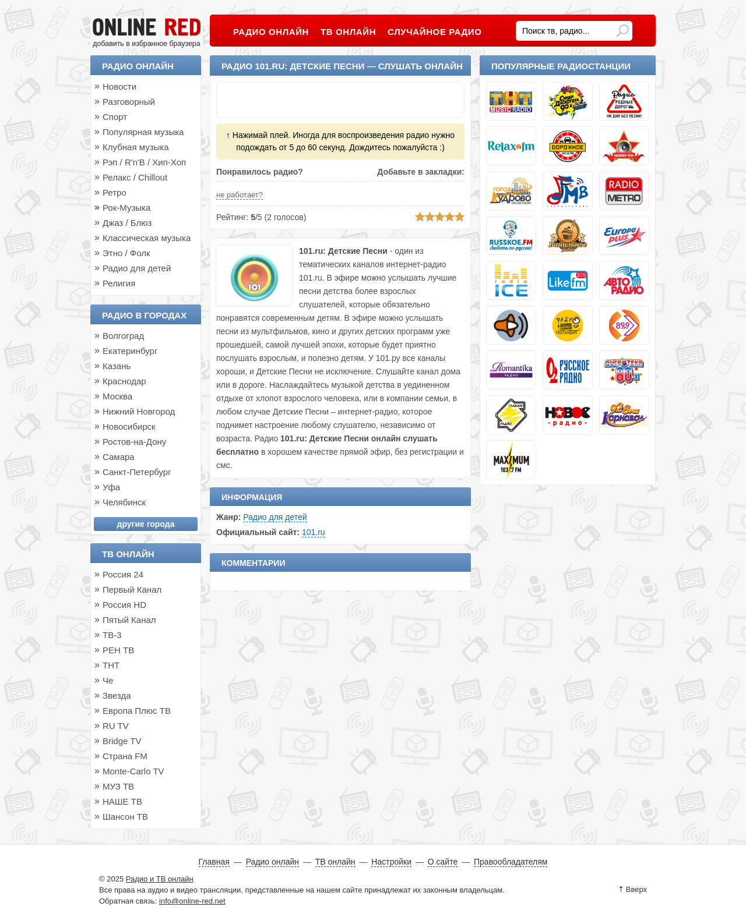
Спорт (115, 117)
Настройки (391, 861)
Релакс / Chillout (135, 177)
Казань (117, 366)
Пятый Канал (129, 620)
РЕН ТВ (118, 650)
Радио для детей (275, 517)
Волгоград (123, 336)
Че (108, 680)
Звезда (117, 695)
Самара (119, 457)
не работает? (239, 194)
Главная (214, 861)
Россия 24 (123, 574)
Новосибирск (129, 426)
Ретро (114, 192)
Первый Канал (132, 589)
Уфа (111, 487)
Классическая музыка (147, 238)
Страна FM (125, 756)
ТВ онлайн (128, 554)
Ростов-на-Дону (134, 442)
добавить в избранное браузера (146, 44)
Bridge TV (122, 741)
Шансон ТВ (125, 817)
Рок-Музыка (126, 208)
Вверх (636, 889)
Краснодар (124, 381)
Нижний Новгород (139, 411)
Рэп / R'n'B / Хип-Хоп (144, 162)
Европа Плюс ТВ (137, 711)
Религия (119, 283)
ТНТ (111, 665)
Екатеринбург (130, 351)
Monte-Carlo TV (133, 771)
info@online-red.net (192, 901)
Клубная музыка (136, 147)
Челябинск (124, 502)
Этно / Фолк (126, 253)
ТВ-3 (112, 635)
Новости (119, 86)
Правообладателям (510, 861)
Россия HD (124, 605)
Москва (117, 396)
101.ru (313, 532)
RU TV (116, 726)
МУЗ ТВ (118, 786)
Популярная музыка (143, 132)
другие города (146, 524)
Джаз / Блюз (127, 223)
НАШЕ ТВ (122, 801)
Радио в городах (144, 315)
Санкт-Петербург (137, 472)
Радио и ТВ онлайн (159, 879)
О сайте (443, 861)
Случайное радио (434, 32)
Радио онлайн (138, 66)
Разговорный (129, 102)
